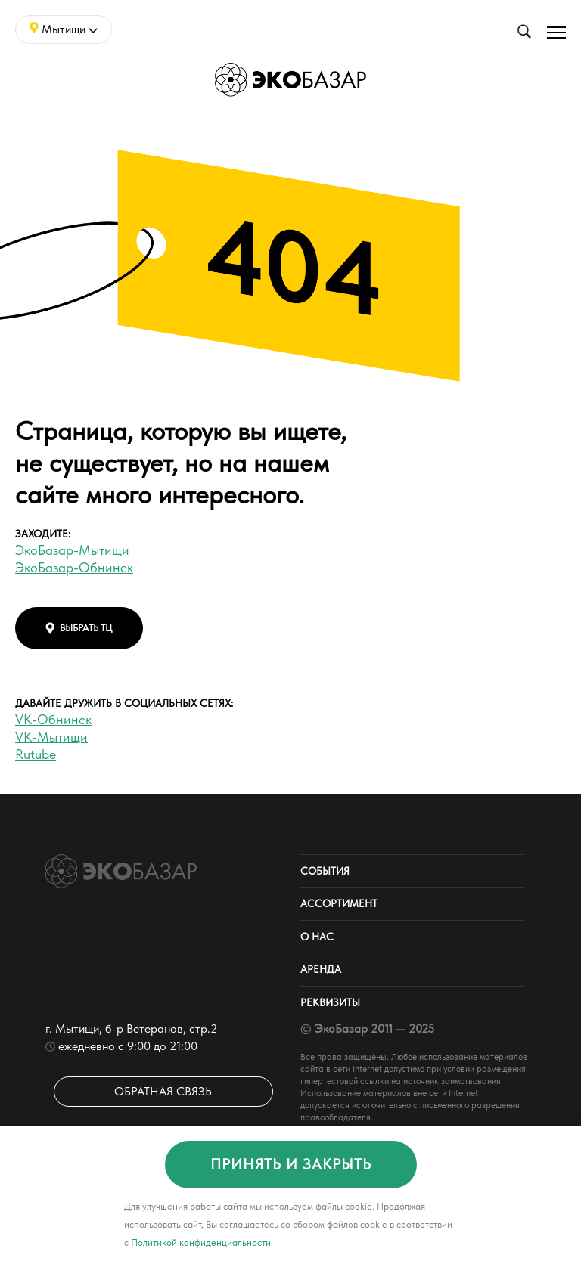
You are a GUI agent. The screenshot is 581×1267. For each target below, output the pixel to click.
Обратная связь (163, 1091)
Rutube (35, 754)
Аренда (320, 969)
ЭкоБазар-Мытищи (72, 550)
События (325, 871)
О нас (317, 937)
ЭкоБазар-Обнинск (74, 567)
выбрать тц (79, 628)
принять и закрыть (290, 1164)
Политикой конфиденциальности (201, 1242)
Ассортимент (338, 903)
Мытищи (64, 29)
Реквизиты (330, 1002)
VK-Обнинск (53, 719)
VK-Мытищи (51, 737)
